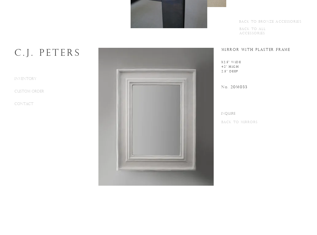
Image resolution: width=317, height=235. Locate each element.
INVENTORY (25, 79)
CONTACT (23, 104)
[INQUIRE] (228, 114)
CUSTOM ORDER (29, 91)
